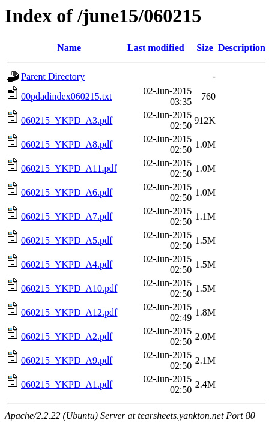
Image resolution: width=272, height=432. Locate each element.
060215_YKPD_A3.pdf (66, 120)
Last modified (155, 48)
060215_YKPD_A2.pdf (66, 336)
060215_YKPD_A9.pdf (66, 360)
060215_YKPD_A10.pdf (69, 288)
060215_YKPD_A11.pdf (69, 168)
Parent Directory (53, 76)
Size (204, 48)
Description (241, 48)
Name (69, 48)
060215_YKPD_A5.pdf (66, 240)
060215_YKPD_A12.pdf (69, 312)
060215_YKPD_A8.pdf (66, 144)
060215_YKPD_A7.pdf (66, 216)
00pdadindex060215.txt (66, 96)
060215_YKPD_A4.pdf (66, 264)
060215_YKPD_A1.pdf (66, 384)
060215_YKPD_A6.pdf (66, 192)
